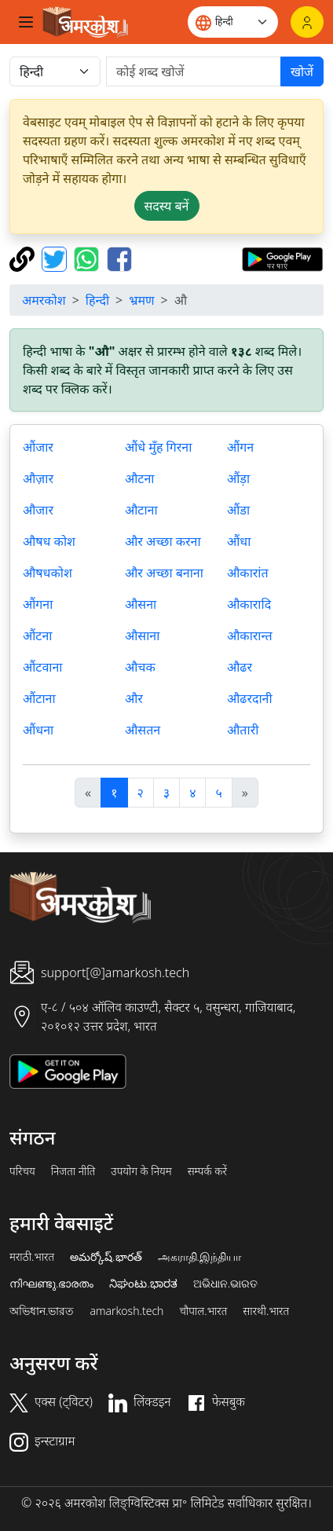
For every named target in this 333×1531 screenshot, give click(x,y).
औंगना (38, 604)
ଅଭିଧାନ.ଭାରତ (225, 1283)
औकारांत (248, 572)
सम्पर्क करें (207, 1171)
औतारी (242, 729)
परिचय (22, 1171)
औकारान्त (250, 635)
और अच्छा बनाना (164, 572)
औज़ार (38, 478)
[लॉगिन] (307, 22)
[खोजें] (193, 71)
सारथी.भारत (266, 1311)
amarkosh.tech (126, 1311)
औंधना (38, 729)
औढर (239, 667)
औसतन (142, 729)
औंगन (240, 447)
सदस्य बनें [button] (167, 205)
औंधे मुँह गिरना (158, 447)
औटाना (141, 509)
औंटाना (39, 698)
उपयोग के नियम (141, 1171)
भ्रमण (141, 300)
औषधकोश (47, 572)
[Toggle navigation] (25, 22)
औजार (38, 509)
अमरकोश (44, 300)
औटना (139, 478)
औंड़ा (238, 478)
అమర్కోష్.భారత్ (105, 1257)
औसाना (142, 635)
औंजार (38, 447)
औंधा (239, 541)
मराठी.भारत (31, 1257)
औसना (140, 604)
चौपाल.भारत (203, 1311)
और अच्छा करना (163, 541)
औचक (140, 667)
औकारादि (249, 604)
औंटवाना (42, 667)
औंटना (37, 635)
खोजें (302, 71)
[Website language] (233, 22)
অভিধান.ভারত (41, 1311)
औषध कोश (49, 541)
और (134, 698)
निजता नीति (73, 1171)
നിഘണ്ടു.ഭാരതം (51, 1283)
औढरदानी (250, 698)
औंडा (238, 509)
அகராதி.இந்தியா (199, 1257)
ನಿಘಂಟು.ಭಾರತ (143, 1283)
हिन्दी (97, 300)
